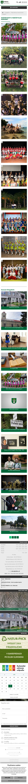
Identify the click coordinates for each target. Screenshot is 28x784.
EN (26, 2)
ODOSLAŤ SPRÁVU (14, 726)
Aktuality (24, 576)
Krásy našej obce (22, 590)
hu (24, 2)
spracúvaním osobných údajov (20, 723)
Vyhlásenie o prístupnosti (11, 753)
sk (22, 2)
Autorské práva (18, 753)
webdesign (11, 761)
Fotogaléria (7, 12)
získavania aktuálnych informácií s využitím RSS (14, 749)
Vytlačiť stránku (16, 752)
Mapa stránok (10, 752)
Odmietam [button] (20, 777)
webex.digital (16, 761)
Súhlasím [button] (7, 777)
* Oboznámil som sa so (14, 723)
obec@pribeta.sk (15, 571)
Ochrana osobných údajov (14, 755)
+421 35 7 (16, 557)
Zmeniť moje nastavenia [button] (13, 780)
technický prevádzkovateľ (14, 759)
